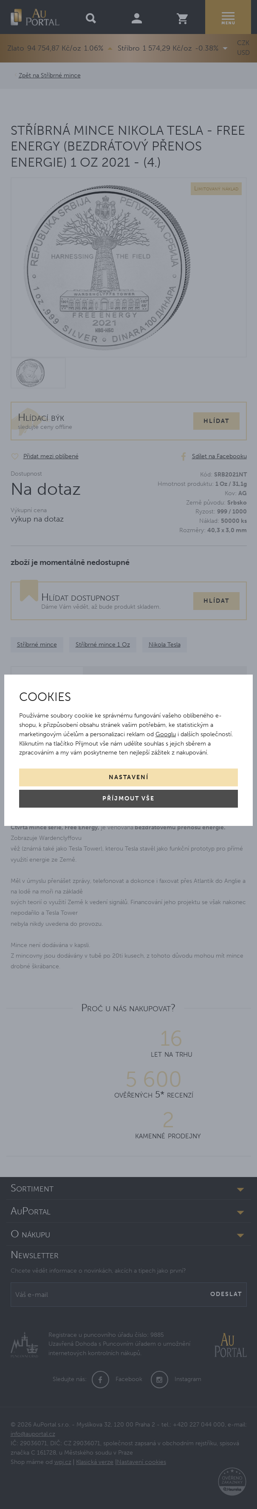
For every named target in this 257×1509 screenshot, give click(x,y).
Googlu (165, 734)
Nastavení (129, 777)
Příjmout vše (128, 798)
